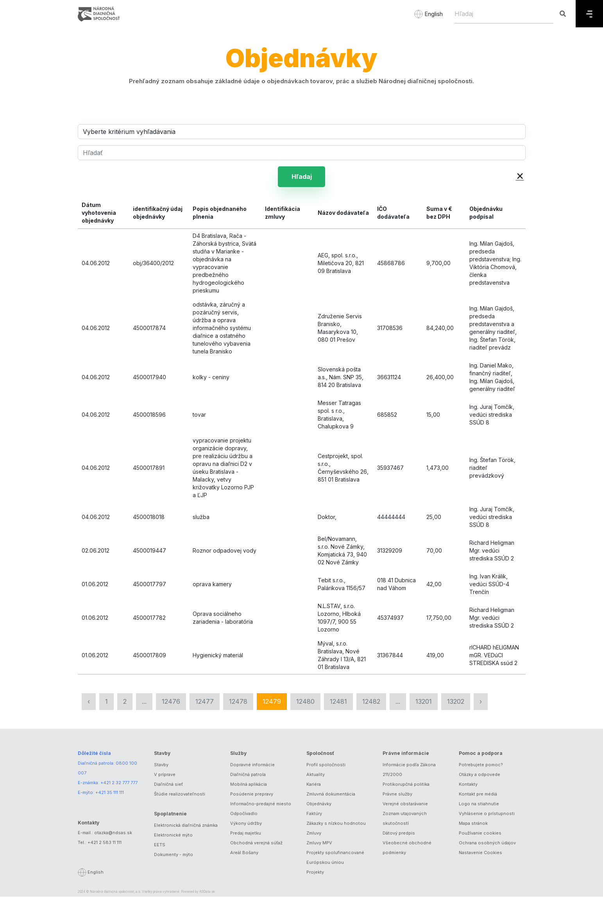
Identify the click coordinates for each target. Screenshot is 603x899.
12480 (305, 704)
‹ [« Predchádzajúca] (89, 704)
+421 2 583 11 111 (105, 844)
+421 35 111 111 (109, 794)
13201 (423, 704)
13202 (455, 704)
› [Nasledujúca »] (481, 704)
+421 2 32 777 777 (119, 785)
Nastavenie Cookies (480, 855)
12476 (171, 704)
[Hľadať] (302, 152)
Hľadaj (302, 178)
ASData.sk (207, 894)
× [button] (520, 175)
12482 (371, 704)
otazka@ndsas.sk (113, 834)
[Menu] (589, 14)
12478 (238, 704)
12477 (204, 704)
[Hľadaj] (503, 13)
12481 (338, 704)
